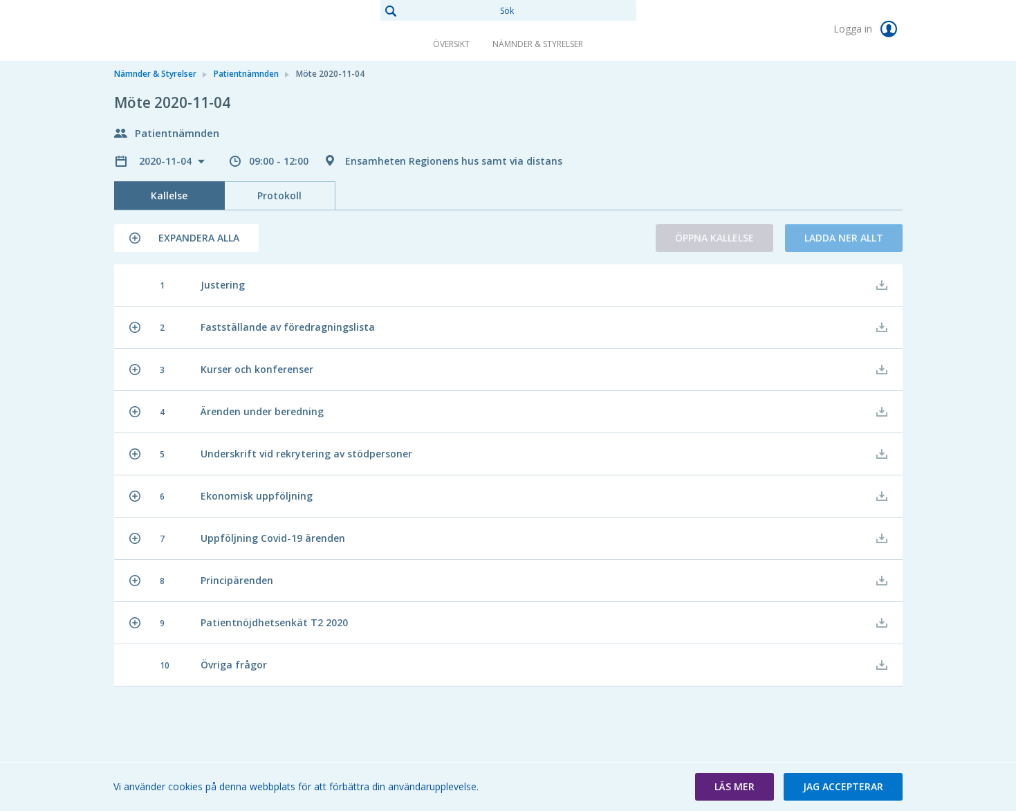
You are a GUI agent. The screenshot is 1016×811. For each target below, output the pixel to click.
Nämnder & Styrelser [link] (537, 44)
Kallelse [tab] (169, 195)
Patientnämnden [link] (246, 74)
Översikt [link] (451, 44)
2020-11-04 (166, 160)
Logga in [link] (868, 29)
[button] (186, 238)
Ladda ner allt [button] (843, 237)
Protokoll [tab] (279, 195)
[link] (183, 30)
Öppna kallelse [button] (714, 237)
